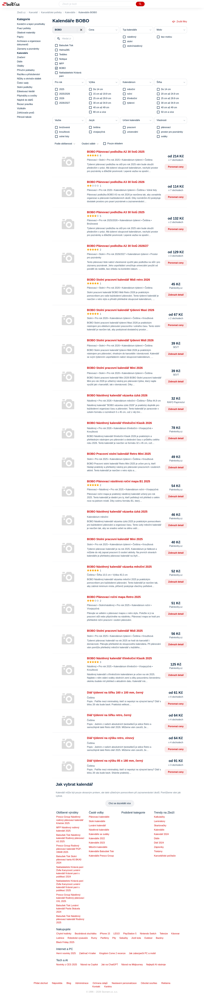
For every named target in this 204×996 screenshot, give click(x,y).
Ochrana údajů (100, 983)
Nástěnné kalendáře (99, 830)
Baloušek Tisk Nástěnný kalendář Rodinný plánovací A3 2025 (70, 838)
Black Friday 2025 (65, 942)
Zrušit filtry (179, 21)
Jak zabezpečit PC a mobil (142, 953)
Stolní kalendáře (97, 821)
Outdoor (148, 938)
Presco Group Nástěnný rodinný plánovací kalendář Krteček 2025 (69, 820)
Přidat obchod (41, 983)
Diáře (156, 838)
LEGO (116, 933)
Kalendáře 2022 (97, 838)
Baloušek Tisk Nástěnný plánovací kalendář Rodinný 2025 (70, 919)
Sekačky (123, 938)
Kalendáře (70, 12)
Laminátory (159, 821)
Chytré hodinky (63, 933)
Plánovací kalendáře (99, 817)
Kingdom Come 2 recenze (112, 953)
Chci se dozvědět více (120, 803)
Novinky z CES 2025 (66, 964)
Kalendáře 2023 (97, 842)
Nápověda (57, 983)
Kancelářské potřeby (51, 12)
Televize (164, 933)
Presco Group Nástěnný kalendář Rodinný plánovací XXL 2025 (70, 898)
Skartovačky (160, 825)
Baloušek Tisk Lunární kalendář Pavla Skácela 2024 (68, 908)
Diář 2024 (159, 842)
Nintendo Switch (148, 933)
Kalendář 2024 (161, 834)
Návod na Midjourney (132, 964)
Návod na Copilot (89, 964)
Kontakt (96, 986)
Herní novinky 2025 (66, 953)
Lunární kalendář (97, 825)
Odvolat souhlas (149, 983)
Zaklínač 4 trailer (87, 953)
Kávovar (175, 933)
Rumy (94, 938)
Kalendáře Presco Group (101, 856)
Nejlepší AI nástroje (156, 964)
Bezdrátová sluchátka (85, 933)
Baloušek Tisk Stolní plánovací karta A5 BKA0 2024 (68, 859)
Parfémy (104, 938)
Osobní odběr (88, 143)
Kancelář (33, 12)
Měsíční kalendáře (98, 847)
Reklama (165, 983)
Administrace (81, 983)
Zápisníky (159, 847)
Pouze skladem (115, 143)
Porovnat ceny (176, 167)
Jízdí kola (136, 938)
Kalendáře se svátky (99, 834)
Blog (69, 983)
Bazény (159, 938)
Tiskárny (158, 851)
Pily (114, 938)
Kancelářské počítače (165, 856)
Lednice (60, 938)
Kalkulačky (159, 817)
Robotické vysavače (78, 938)
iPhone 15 (105, 933)
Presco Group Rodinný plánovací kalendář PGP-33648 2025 (68, 848)
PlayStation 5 (129, 933)
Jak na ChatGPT (109, 964)
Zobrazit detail (176, 295)
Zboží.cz (21, 12)
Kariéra (108, 986)
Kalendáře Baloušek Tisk (101, 851)
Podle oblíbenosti (63, 143)
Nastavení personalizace (124, 983)
